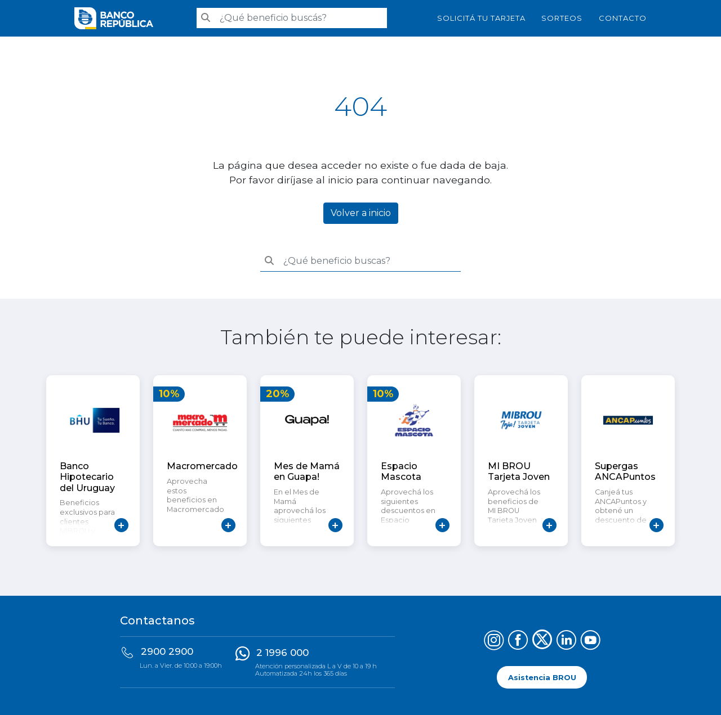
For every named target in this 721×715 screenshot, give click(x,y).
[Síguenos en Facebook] (518, 641)
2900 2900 (167, 651)
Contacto (623, 18)
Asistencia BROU (542, 677)
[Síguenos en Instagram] (494, 641)
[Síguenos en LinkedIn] (566, 641)
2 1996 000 (282, 652)
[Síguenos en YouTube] (590, 641)
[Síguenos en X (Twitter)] (542, 641)
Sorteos (561, 18)
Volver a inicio (361, 213)
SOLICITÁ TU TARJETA (481, 18)
